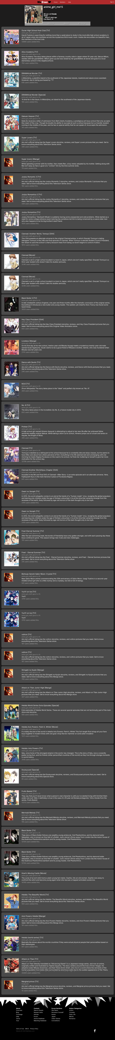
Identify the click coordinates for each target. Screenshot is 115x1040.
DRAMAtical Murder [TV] (32, 73)
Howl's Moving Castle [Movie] (34, 873)
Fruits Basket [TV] (29, 791)
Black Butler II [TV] (29, 298)
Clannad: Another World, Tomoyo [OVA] (38, 234)
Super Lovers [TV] (29, 138)
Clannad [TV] (27, 448)
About (66, 23)
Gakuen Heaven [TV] (30, 116)
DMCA (27, 1028)
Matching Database (40, 1020)
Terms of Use (20, 1028)
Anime (53, 1014)
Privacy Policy (34, 1028)
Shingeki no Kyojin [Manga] (33, 670)
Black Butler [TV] (29, 830)
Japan (53, 1016)
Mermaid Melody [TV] (30, 813)
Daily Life (72, 1014)
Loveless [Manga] (29, 341)
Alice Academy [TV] (30, 52)
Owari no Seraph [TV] (30, 491)
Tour (17, 1020)
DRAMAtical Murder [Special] (34, 95)
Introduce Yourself (57, 1012)
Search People (38, 1010)
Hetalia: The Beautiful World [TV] (35, 895)
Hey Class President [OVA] (33, 320)
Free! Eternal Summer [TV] (33, 531)
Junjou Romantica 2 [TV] (32, 195)
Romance (72, 1018)
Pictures (82, 23)
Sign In (112, 2)
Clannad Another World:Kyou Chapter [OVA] (40, 470)
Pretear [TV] (27, 427)
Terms (18, 1018)
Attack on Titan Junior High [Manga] (36, 688)
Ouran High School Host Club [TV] (36, 30)
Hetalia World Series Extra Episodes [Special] (40, 705)
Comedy (72, 1012)
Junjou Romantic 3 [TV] (31, 177)
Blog (17, 1012)
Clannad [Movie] (28, 255)
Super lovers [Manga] (30, 159)
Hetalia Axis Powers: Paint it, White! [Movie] (40, 727)
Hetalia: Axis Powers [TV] (32, 748)
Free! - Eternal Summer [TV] (33, 552)
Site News (54, 1010)
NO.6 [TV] (26, 384)
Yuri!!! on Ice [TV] (29, 592)
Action (71, 1010)
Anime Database (39, 1018)
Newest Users (38, 1012)
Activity (51, 23)
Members (62, 2)
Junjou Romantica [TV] (31, 212)
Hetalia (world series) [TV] (32, 938)
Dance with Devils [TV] (31, 362)
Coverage (19, 1014)
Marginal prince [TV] (30, 981)
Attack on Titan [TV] (30, 959)
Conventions (55, 1020)
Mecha (71, 1016)
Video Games (55, 1018)
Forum (56, 2)
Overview (19, 1010)
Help (69, 2)
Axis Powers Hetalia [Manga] (33, 916)
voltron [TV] (26, 634)
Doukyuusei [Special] (30, 770)
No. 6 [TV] (26, 405)
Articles (36, 1014)
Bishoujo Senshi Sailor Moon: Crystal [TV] (39, 574)
